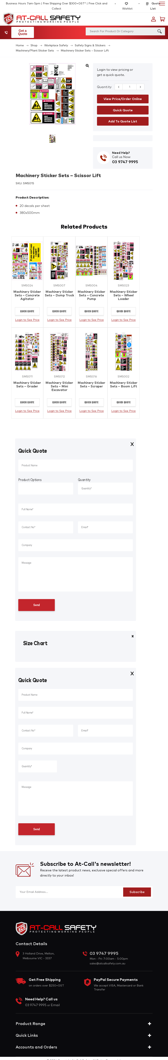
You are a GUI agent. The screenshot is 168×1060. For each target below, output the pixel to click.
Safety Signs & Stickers (90, 42)
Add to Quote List (122, 118)
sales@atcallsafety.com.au (107, 962)
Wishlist (127, 6)
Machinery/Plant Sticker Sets (35, 47)
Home (20, 42)
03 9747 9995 (7, 30)
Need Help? (121, 149)
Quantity (104, 83)
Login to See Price (27, 317)
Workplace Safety (56, 42)
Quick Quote (27, 309)
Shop (34, 42)
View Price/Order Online (123, 95)
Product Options (29, 479)
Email (55, 1004)
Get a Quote (26, 30)
